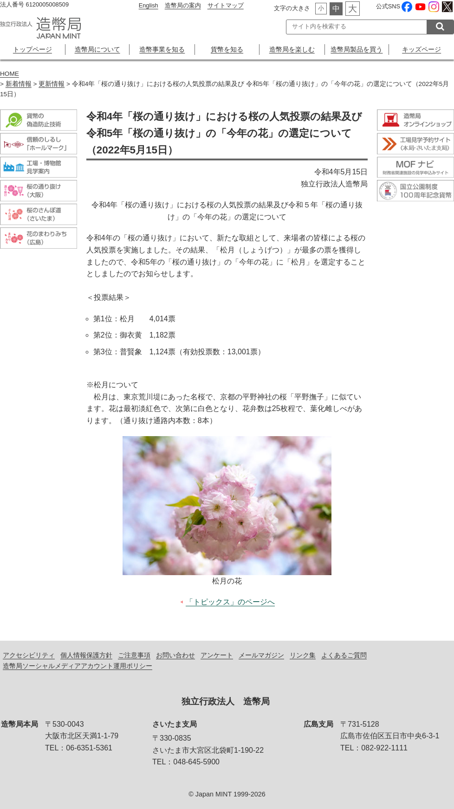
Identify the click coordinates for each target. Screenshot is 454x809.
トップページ (32, 49)
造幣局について (97, 49)
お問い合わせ (175, 655)
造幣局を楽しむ (292, 49)
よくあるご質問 (344, 655)
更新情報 (52, 83)
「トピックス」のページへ (230, 602)
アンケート (217, 655)
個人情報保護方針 (86, 655)
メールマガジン (261, 655)
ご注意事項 (134, 655)
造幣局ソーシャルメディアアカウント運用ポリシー (77, 666)
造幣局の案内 (183, 5)
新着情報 (19, 83)
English (148, 5)
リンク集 (303, 655)
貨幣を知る (227, 49)
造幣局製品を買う (357, 49)
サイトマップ (226, 5)
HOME (9, 73)
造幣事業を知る (162, 49)
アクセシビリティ (29, 655)
